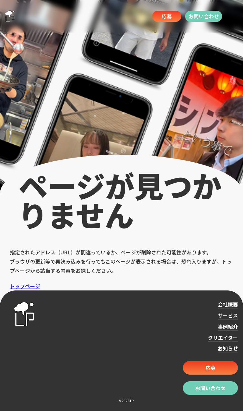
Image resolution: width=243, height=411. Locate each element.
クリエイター (223, 337)
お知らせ (228, 348)
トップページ (25, 286)
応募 (167, 16)
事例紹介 (228, 326)
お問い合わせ (204, 16)
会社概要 (228, 304)
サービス (228, 315)
